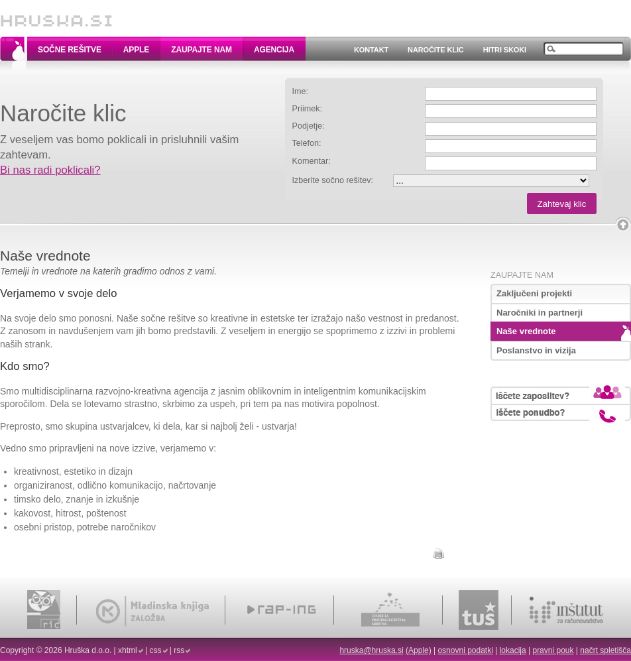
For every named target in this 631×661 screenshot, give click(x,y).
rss (179, 650)
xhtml (127, 650)
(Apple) (418, 650)
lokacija (513, 650)
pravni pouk (552, 650)
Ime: (300, 91)
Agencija (274, 49)
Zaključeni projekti (534, 293)
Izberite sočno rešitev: (333, 180)
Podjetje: (308, 126)
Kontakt (371, 50)
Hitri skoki (504, 50)
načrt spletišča (605, 650)
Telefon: (306, 143)
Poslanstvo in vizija (536, 350)
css (156, 650)
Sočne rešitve (69, 49)
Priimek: (307, 108)
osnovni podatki (464, 650)
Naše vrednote (526, 331)
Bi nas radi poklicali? (50, 170)
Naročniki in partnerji (539, 313)
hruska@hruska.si (371, 650)
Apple (136, 49)
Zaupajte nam (201, 49)
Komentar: (311, 161)
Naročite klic (436, 50)
